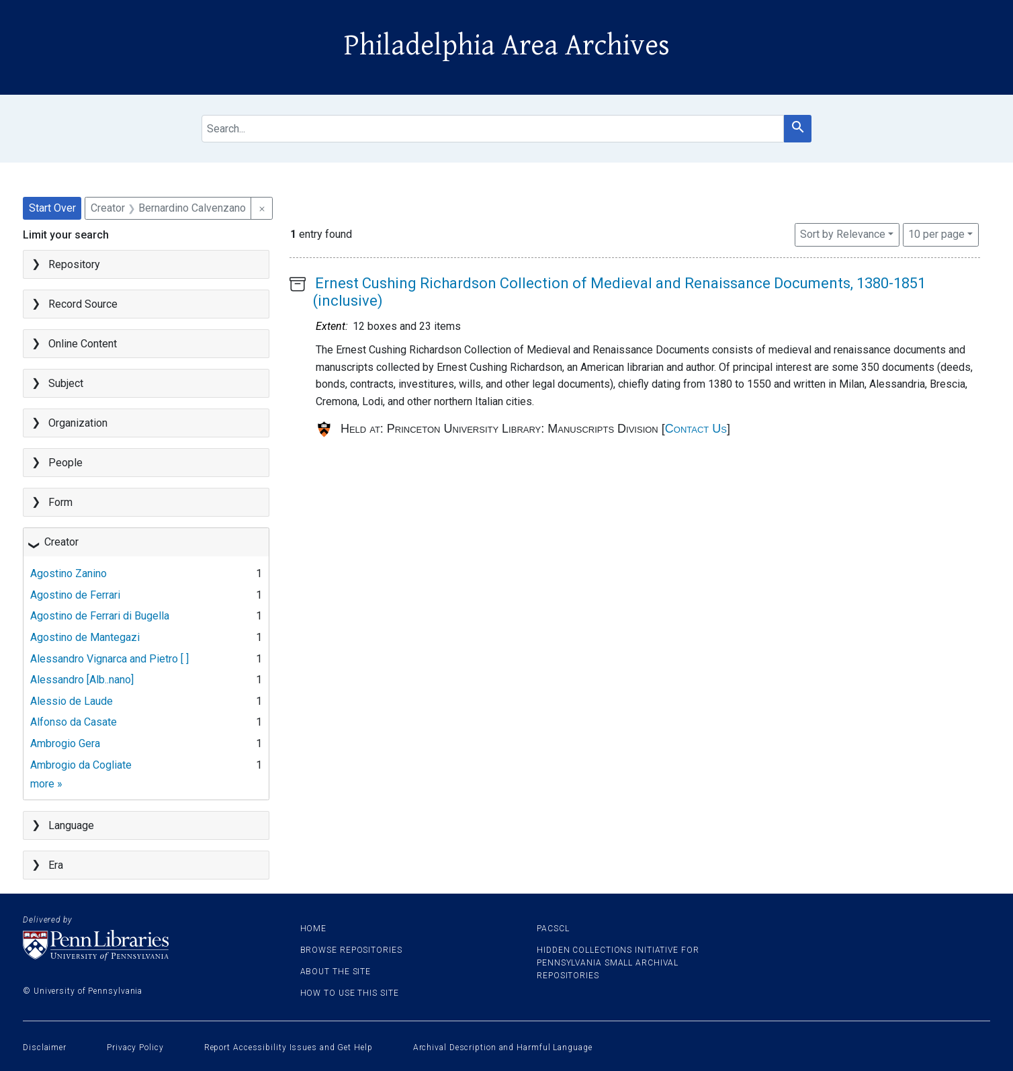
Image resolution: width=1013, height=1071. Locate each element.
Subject (65, 383)
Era (55, 865)
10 (936, 233)
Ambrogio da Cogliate (81, 765)
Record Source (83, 304)
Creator (61, 542)
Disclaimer (45, 1047)
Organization (77, 423)
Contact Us (696, 428)
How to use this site (349, 993)
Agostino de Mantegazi (85, 637)
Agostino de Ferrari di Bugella (99, 615)
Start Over (52, 208)
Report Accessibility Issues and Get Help (288, 1047)
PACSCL (553, 928)
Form (60, 502)
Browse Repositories (351, 950)
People (65, 462)
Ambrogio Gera (65, 743)
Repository (74, 264)
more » (46, 783)
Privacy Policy (135, 1047)
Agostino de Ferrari (75, 595)
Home (313, 928)
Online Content (82, 343)
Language (71, 825)
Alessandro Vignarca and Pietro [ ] (109, 658)
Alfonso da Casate (73, 722)
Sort (842, 234)
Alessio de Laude (71, 701)
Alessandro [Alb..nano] (82, 679)
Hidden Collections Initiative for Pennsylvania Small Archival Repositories (618, 962)
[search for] (493, 128)
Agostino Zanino (68, 573)
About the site (335, 971)
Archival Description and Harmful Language (502, 1047)
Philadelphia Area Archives (507, 45)
